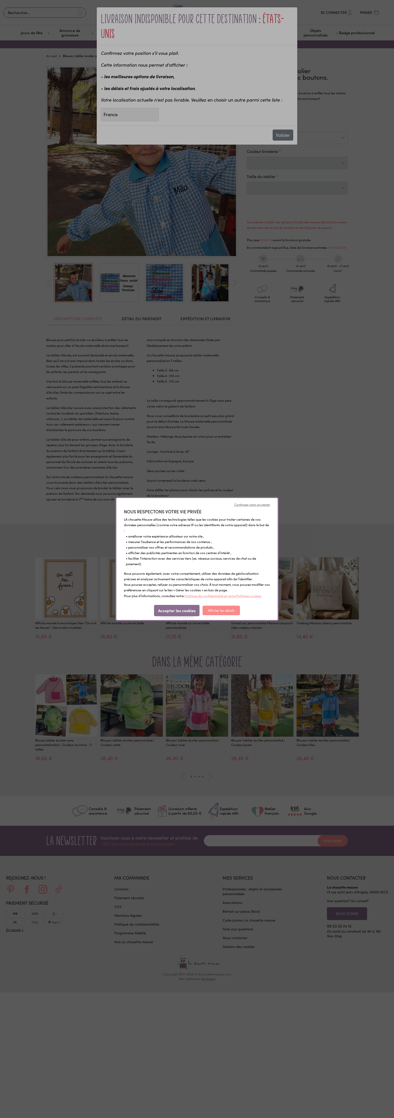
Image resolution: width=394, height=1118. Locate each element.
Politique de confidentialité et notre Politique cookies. (223, 596)
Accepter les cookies (176, 610)
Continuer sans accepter (252, 504)
